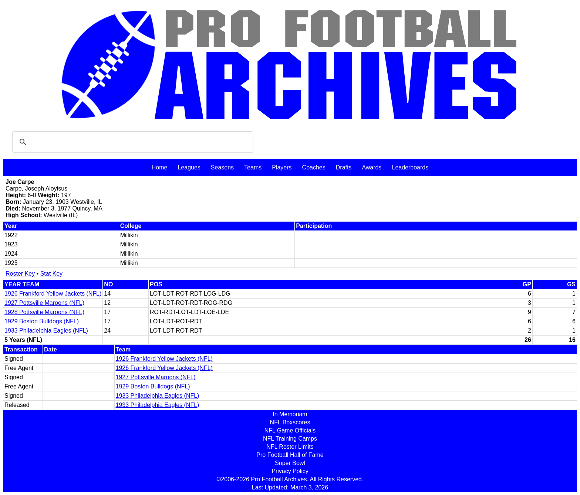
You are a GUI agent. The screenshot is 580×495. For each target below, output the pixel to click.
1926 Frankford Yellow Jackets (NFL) (52, 293)
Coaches (314, 167)
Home (160, 167)
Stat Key (51, 273)
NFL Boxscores (290, 422)
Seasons (222, 167)
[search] (131, 142)
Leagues (189, 167)
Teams (253, 167)
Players (281, 167)
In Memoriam (290, 414)
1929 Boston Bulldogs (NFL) (41, 321)
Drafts (344, 167)
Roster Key (20, 273)
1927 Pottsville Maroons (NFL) (44, 303)
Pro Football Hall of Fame (289, 455)
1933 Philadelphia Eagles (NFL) (46, 330)
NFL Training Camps (290, 438)
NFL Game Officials (290, 430)
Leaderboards (410, 167)
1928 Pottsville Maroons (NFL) (44, 312)
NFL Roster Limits (289, 447)
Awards (371, 167)
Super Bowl (290, 463)
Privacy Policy (290, 471)
